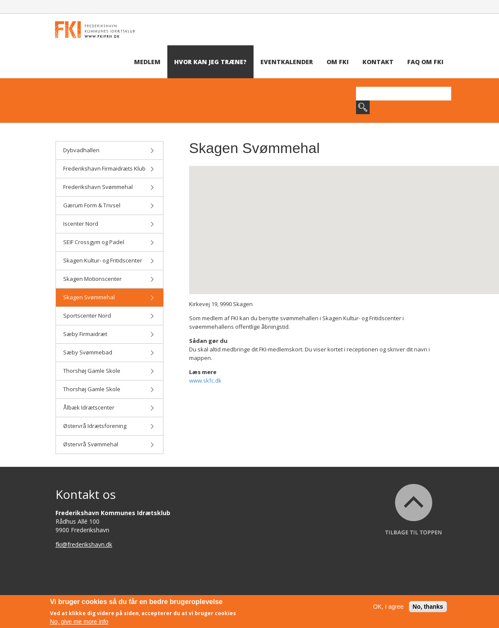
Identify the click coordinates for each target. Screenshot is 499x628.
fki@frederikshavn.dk (83, 544)
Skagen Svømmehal (109, 297)
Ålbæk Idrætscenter (109, 407)
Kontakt (378, 62)
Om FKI (338, 62)
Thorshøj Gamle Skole (109, 370)
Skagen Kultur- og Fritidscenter (109, 260)
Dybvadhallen (109, 150)
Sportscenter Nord (109, 315)
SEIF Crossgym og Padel (109, 242)
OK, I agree (388, 606)
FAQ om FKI (425, 62)
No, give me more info (79, 621)
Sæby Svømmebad (109, 352)
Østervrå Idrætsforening (109, 426)
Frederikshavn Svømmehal (109, 187)
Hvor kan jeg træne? (210, 62)
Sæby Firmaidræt (109, 334)
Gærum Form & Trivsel (109, 205)
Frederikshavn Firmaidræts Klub (109, 168)
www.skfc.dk (205, 380)
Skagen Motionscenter (109, 279)
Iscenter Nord (109, 223)
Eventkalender (286, 62)
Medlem (147, 62)
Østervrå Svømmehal (109, 444)
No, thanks (428, 606)
